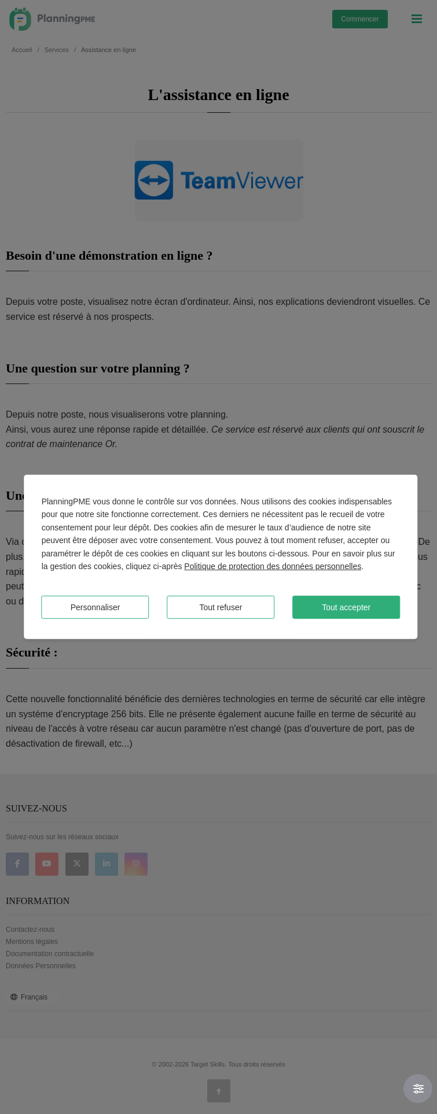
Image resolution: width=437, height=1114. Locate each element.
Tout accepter (346, 607)
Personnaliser (95, 607)
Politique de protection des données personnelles (272, 566)
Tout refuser (220, 607)
